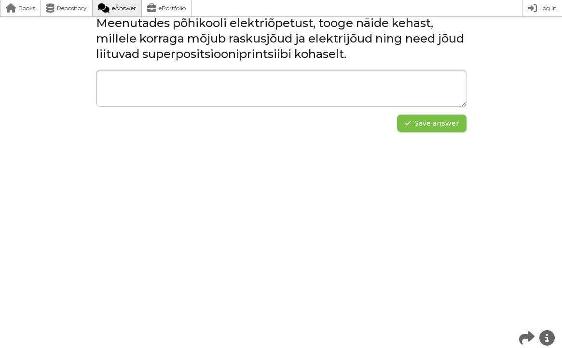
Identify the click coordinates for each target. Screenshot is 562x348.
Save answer (432, 123)
